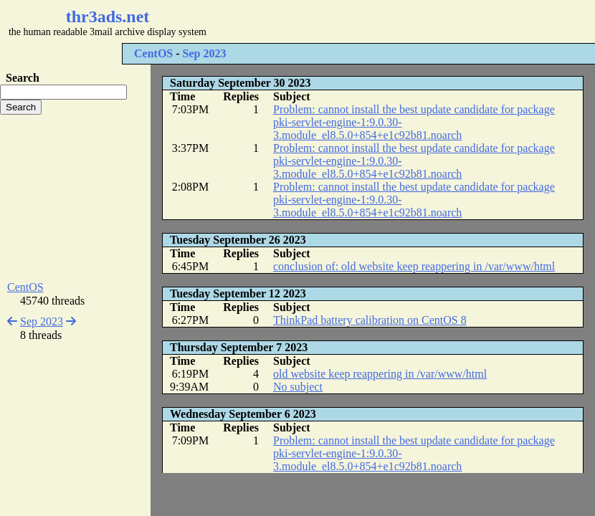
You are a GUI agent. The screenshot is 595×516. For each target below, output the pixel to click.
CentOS (153, 53)
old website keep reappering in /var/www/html (380, 374)
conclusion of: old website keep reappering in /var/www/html (414, 266)
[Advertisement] (75, 197)
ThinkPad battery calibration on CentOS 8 (370, 320)
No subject (298, 387)
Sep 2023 (205, 53)
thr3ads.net (108, 16)
